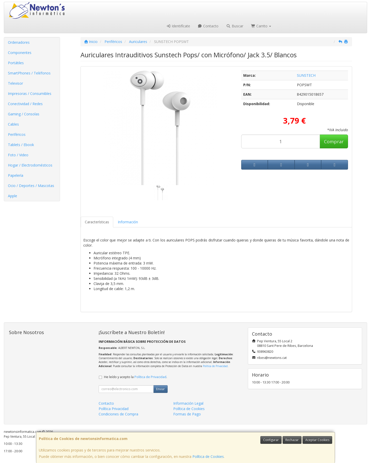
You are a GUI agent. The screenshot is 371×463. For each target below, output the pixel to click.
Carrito (261, 26)
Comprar (334, 141)
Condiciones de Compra (118, 414)
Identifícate (178, 26)
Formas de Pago (187, 414)
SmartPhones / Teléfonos (29, 73)
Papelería (15, 175)
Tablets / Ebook (21, 144)
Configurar (271, 440)
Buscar (234, 26)
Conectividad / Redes (25, 103)
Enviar (160, 389)
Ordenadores (19, 42)
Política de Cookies (208, 456)
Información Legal (188, 403)
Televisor (15, 83)
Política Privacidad (114, 408)
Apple (12, 195)
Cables (13, 124)
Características (97, 221)
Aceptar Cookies (317, 440)
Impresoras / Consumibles (29, 93)
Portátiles (16, 62)
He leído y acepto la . (135, 377)
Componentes (19, 52)
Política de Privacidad (215, 366)
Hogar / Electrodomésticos (30, 165)
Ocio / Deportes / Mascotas (31, 185)
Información (128, 221)
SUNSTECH (306, 75)
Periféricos (17, 134)
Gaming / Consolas (23, 114)
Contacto (208, 26)
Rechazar (292, 440)
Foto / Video (18, 154)
